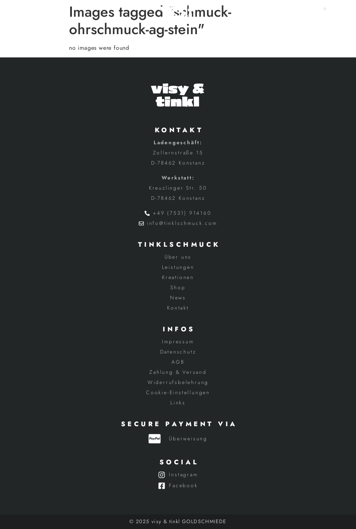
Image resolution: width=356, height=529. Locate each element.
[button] (34, 13)
